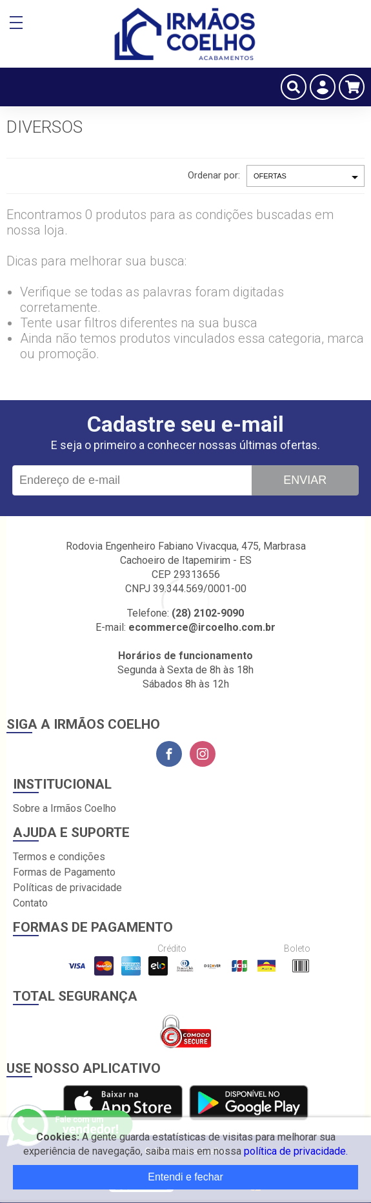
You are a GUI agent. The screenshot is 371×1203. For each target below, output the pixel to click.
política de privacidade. (296, 1151)
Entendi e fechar (185, 1176)
